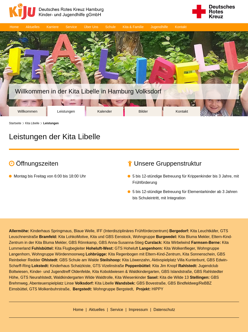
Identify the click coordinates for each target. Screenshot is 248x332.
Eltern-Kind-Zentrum (163, 254)
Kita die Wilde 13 (174, 277)
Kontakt (180, 27)
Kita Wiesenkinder (130, 277)
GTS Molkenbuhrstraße (49, 289)
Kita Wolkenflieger (179, 248)
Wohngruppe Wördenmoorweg (58, 254)
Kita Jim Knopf (164, 265)
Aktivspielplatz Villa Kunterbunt (178, 260)
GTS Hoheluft (126, 248)
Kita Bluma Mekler (193, 236)
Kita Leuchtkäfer (204, 231)
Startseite (15, 123)
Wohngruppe (144, 236)
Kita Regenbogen (123, 254)
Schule (110, 27)
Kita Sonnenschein (199, 254)
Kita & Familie (133, 27)
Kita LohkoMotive (73, 236)
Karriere (52, 27)
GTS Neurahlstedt (35, 277)
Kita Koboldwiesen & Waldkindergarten (125, 271)
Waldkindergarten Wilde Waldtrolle (83, 277)
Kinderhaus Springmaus (51, 231)
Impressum (139, 309)
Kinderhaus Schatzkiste (70, 265)
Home (14, 27)
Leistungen (51, 123)
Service (71, 27)
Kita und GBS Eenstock (110, 236)
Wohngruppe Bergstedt (113, 289)
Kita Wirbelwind (176, 242)
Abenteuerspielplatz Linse (52, 283)
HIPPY (157, 289)
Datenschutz (164, 309)
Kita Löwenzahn (136, 260)
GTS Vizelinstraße (108, 265)
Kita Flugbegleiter (70, 248)
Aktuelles (32, 27)
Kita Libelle (32, 123)
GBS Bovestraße (151, 283)
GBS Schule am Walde (79, 260)
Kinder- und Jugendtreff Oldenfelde (60, 271)
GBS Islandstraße (176, 271)
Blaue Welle (84, 231)
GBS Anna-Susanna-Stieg (121, 242)
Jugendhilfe (159, 27)
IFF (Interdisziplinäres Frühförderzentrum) (132, 231)
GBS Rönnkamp (83, 242)
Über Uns (91, 27)
